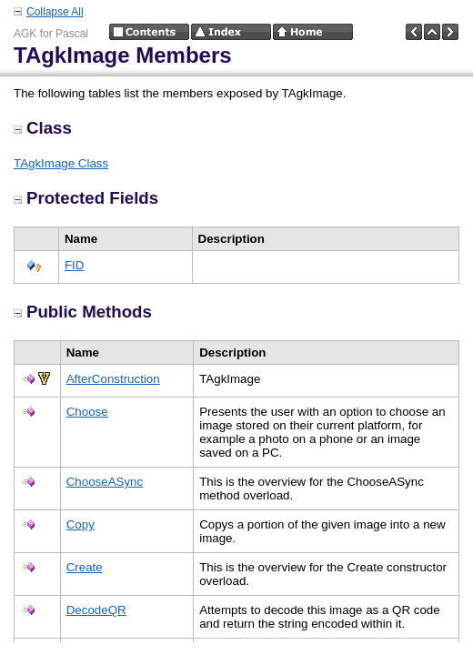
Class (43, 127)
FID (74, 265)
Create (84, 567)
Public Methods (83, 311)
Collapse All (55, 11)
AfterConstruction (113, 379)
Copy (80, 524)
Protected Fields (86, 197)
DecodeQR (96, 610)
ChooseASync (104, 482)
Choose (87, 411)
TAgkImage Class (61, 163)
